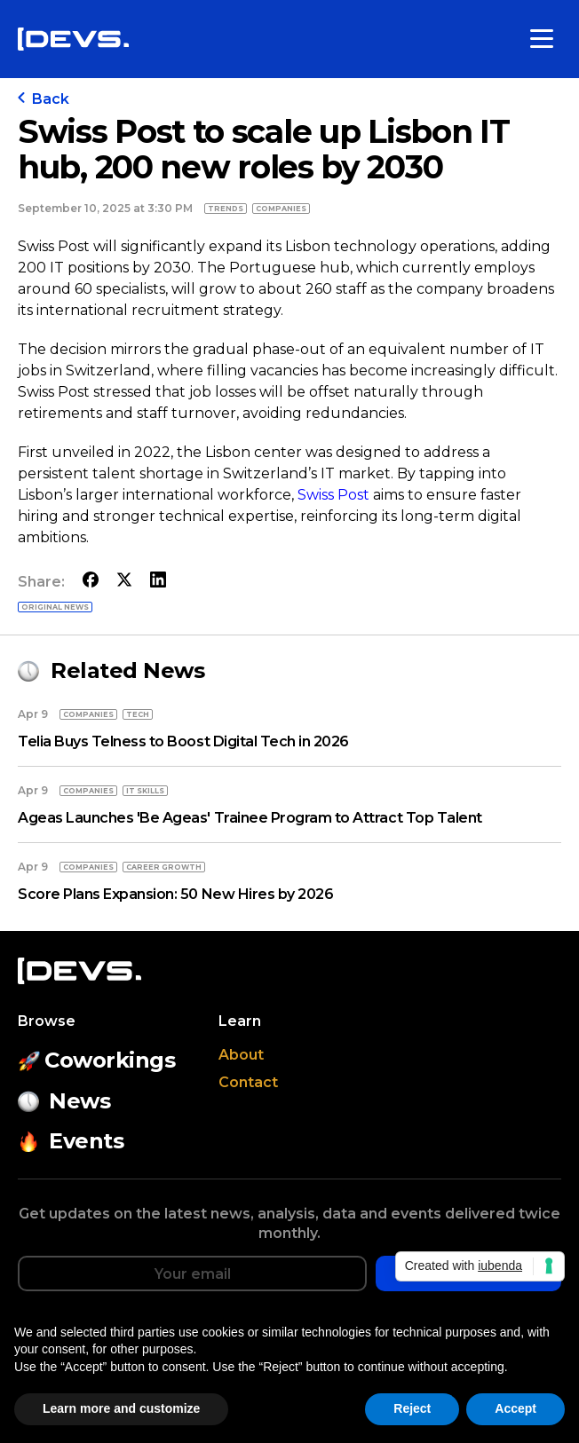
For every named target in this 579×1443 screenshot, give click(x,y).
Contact (248, 1082)
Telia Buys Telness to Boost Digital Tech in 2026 (183, 741)
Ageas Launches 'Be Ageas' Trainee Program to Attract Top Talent (250, 817)
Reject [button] (412, 1408)
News (64, 1101)
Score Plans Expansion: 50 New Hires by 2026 (175, 894)
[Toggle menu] (541, 39)
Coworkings (97, 1060)
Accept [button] (515, 1408)
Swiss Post (335, 494)
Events (70, 1141)
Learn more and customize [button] (121, 1408)
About (241, 1054)
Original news (55, 607)
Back (43, 99)
